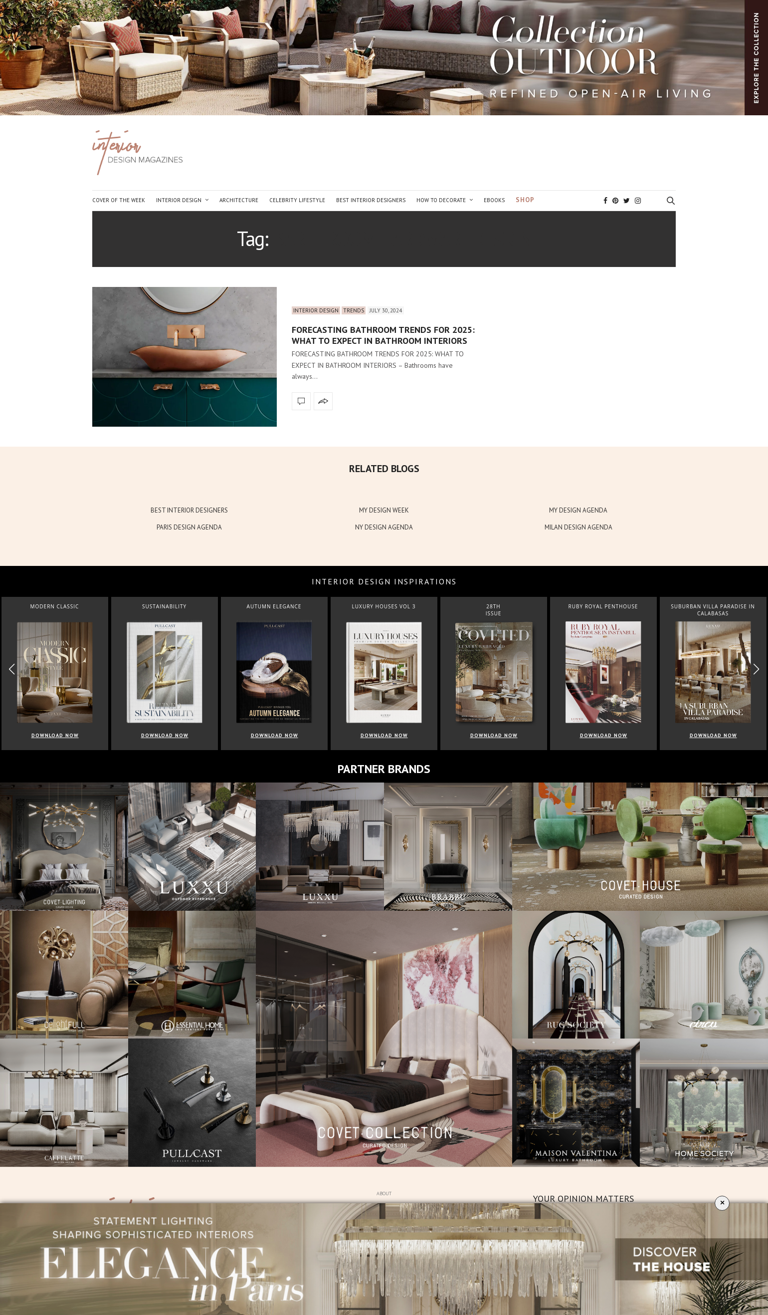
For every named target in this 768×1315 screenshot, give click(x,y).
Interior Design (178, 200)
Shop (525, 200)
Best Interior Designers (370, 200)
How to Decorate (441, 200)
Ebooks (494, 200)
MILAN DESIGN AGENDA (578, 527)
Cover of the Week (118, 200)
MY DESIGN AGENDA (578, 510)
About (384, 1193)
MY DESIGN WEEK (384, 510)
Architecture (238, 200)
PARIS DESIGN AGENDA (189, 527)
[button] (756, 669)
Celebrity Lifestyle (297, 200)
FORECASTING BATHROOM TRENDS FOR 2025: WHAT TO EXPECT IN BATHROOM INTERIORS (383, 335)
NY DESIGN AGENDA (384, 527)
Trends (353, 310)
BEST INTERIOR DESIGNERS (189, 510)
